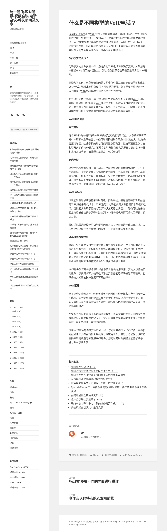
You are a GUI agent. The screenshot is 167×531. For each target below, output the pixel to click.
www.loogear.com (77, 524)
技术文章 (14, 422)
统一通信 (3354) (17, 477)
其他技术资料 (16, 412)
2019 (14, 363)
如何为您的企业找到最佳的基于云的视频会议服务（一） (102, 375)
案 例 (12, 68)
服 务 (12, 47)
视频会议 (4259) (17, 472)
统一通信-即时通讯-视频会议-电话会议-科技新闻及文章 (24, 17)
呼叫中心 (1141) (17, 487)
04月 (14, 311)
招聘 (12, 417)
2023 (14, 342)
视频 (12, 443)
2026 (14, 307)
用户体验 (14, 438)
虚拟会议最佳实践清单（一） (87, 399)
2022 (14, 347)
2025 (14, 331)
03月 (14, 316)
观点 (12, 407)
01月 (14, 326)
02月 (14, 321)
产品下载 (14, 57)
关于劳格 (14, 62)
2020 (14, 357)
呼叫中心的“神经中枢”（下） (23, 254)
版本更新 (14, 433)
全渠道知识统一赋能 (19, 240)
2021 (14, 352)
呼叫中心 (14, 387)
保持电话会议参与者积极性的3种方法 (91, 379)
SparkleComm (77, 34)
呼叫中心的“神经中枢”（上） (23, 259)
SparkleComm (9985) (20, 467)
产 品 (12, 52)
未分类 (13, 427)
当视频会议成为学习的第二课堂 (24, 190)
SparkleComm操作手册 (21, 402)
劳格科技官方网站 (18, 42)
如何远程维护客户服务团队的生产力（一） (94, 371)
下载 (12, 392)
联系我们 (14, 73)
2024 (14, 337)
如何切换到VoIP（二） (83, 366)
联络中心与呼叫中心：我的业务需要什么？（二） (98, 403)
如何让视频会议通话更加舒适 (87, 395)
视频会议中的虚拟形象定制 (22, 264)
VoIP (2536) (15, 482)
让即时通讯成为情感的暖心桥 (23, 203)
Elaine (96, 455)
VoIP (92, 34)
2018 (14, 368)
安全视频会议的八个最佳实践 (87, 407)
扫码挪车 (14, 448)
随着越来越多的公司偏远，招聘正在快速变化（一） (99, 383)
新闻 (12, 397)
